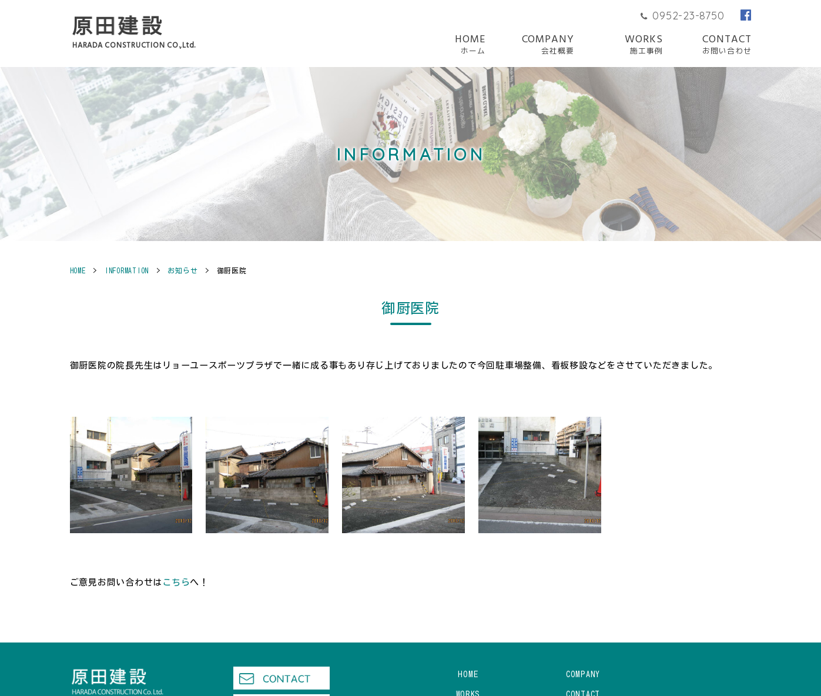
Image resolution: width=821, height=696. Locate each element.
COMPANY (548, 45)
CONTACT (726, 45)
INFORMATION (127, 270)
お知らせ (182, 270)
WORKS (644, 45)
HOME (470, 45)
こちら (176, 582)
